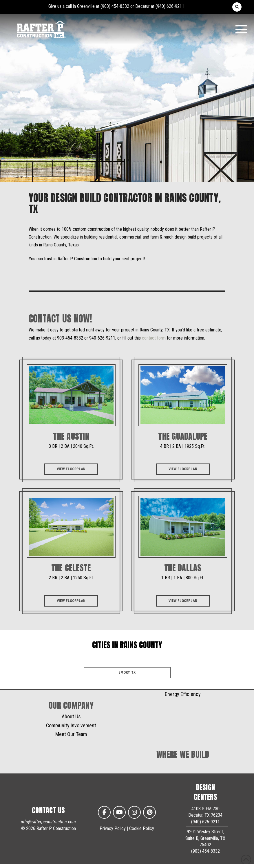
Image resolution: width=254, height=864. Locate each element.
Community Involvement (71, 725)
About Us (71, 716)
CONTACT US (48, 810)
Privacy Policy (113, 828)
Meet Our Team (71, 734)
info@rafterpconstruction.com (48, 822)
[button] (237, 7)
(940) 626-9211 (170, 6)
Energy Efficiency (183, 694)
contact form (154, 338)
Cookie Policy (141, 828)
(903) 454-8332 (114, 6)
